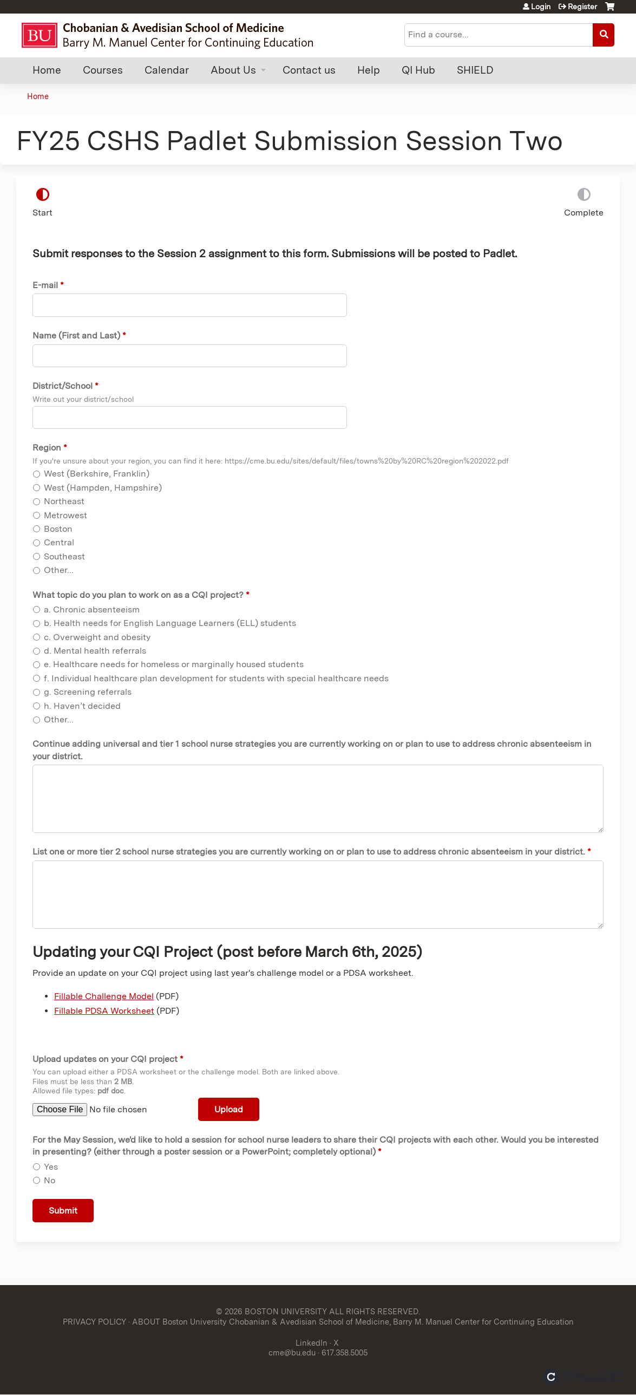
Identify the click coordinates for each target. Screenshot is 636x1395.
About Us (233, 70)
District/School (62, 386)
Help (368, 70)
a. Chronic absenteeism (92, 609)
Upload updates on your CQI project (105, 1059)
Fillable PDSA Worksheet (104, 1011)
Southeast (64, 556)
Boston (58, 529)
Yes (51, 1167)
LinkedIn (311, 1342)
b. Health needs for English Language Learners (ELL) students (170, 623)
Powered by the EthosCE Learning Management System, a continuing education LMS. (581, 1377)
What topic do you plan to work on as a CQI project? (138, 595)
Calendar (167, 70)
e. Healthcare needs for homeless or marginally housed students (174, 664)
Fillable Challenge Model (104, 996)
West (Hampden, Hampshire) (103, 488)
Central (59, 542)
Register (582, 6)
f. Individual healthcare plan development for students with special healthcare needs (216, 678)
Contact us (309, 70)
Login (540, 6)
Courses (103, 70)
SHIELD (475, 70)
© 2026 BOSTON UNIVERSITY (271, 1311)
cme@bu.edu (292, 1352)
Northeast (64, 501)
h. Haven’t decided (82, 706)
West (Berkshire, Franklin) (96, 473)
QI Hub (418, 70)
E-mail (45, 285)
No (49, 1180)
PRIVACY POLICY (94, 1321)
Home (46, 70)
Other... (59, 570)
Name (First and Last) (76, 335)
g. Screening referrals (88, 692)
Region (46, 447)
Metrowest (65, 515)
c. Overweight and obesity (97, 637)
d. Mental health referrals (95, 651)
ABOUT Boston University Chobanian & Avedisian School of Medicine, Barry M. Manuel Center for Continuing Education (353, 1321)
